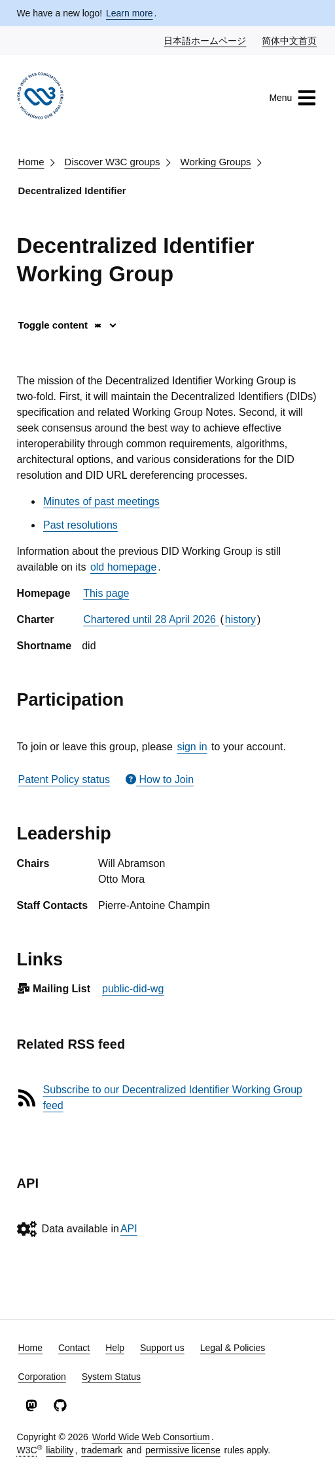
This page (106, 593)
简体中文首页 (290, 40)
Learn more (129, 13)
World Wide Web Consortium (151, 1437)
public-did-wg (133, 988)
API (128, 1228)
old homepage (123, 567)
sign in (192, 746)
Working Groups (216, 161)
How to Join (160, 779)
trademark (101, 1450)
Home (31, 161)
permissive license (182, 1450)
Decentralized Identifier (72, 190)
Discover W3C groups (112, 161)
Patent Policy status (64, 779)
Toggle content (60, 325)
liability (59, 1450)
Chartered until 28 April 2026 (151, 619)
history (240, 619)
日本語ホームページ (205, 40)
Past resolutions (80, 525)
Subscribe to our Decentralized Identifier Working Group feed (172, 1097)
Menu (293, 98)
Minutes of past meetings (101, 501)
